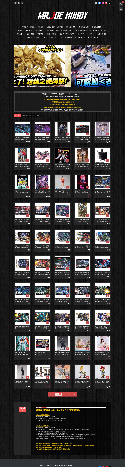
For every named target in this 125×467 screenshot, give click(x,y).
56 (69, 394)
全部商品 (49, 465)
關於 (41, 465)
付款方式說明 (58, 465)
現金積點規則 (68, 465)
